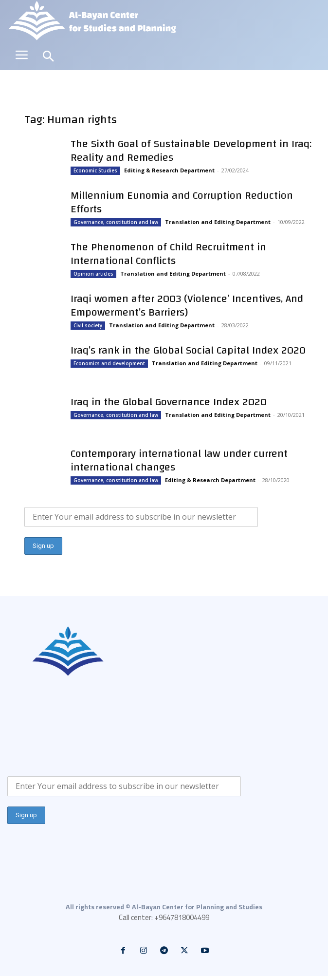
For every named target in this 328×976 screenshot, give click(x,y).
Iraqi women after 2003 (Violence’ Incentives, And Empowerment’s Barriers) (187, 305)
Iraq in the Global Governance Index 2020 (169, 402)
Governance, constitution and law (115, 222)
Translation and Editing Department (218, 221)
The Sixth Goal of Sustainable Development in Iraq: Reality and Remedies (191, 150)
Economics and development (109, 363)
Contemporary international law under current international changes (179, 460)
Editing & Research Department (169, 170)
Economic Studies (95, 170)
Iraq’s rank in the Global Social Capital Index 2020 (188, 350)
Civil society (87, 325)
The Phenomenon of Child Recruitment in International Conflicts (168, 253)
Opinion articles (93, 273)
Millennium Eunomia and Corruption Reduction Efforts (182, 202)
